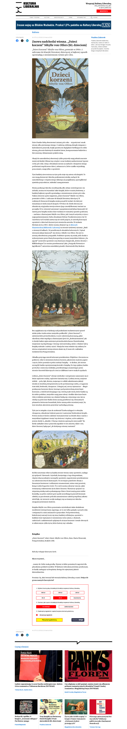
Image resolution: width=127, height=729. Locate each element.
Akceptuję (46, 615)
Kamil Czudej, (69, 692)
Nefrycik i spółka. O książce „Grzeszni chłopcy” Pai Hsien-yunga (26, 719)
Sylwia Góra (28, 690)
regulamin (49, 615)
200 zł (60, 592)
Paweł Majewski (20, 724)
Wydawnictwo (81, 17)
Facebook (17, 41)
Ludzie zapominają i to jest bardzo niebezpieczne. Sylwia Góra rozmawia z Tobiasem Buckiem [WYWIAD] (38, 685)
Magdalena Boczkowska (73, 727)
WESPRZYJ (104, 11)
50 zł (43, 598)
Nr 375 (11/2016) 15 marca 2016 (42, 37)
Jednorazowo (68, 606)
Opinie (70, 17)
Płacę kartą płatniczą (49, 620)
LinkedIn (27, 41)
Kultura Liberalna (27, 7)
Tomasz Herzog (95, 727)
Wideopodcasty (59, 17)
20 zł (60, 598)
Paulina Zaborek (45, 725)
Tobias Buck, (19, 690)
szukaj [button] (95, 17)
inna (77, 598)
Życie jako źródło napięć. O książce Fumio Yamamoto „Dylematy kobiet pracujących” (76, 720)
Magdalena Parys (80, 692)
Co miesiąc (46, 606)
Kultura (46, 17)
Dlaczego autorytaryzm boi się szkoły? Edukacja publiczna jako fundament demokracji (100, 720)
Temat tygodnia (34, 17)
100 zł (77, 592)
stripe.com (77, 620)
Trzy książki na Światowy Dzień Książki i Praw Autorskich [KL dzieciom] (50, 719)
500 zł (43, 592)
